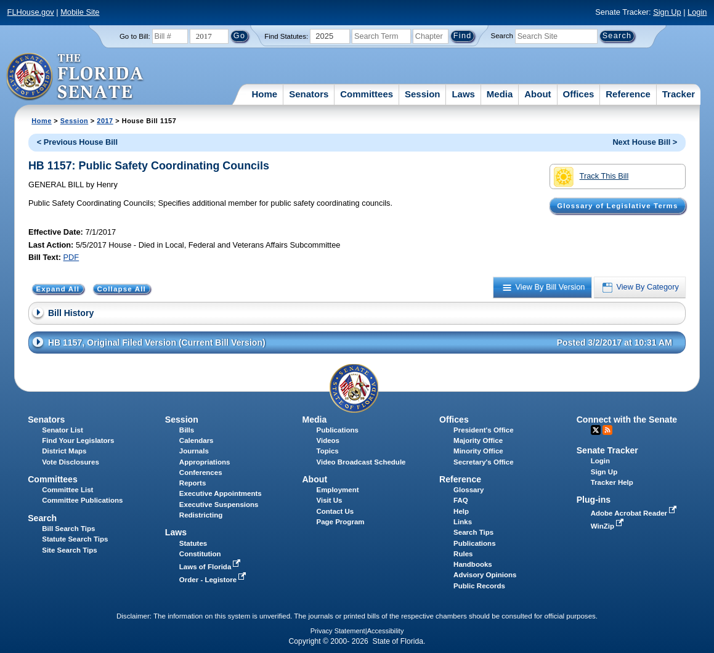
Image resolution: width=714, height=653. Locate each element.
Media (500, 94)
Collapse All (121, 289)
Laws (463, 94)
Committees (366, 94)
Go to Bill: (135, 36)
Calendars (196, 440)
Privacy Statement (337, 631)
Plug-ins (594, 500)
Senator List (62, 430)
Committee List (67, 489)
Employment (337, 489)
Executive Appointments (220, 493)
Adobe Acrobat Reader (635, 513)
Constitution (200, 554)
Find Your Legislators (78, 440)
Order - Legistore (214, 579)
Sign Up (667, 12)
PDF (71, 257)
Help (461, 511)
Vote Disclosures (70, 462)
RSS (607, 430)
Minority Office (478, 451)
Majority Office (478, 440)
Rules (463, 554)
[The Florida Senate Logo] (75, 77)
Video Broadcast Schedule (360, 462)
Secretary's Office (483, 462)
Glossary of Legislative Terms (617, 205)
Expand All (57, 289)
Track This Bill (591, 177)
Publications (337, 430)
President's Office (483, 430)
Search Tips (473, 532)
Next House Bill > (644, 142)
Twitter (596, 430)
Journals (194, 451)
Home (265, 94)
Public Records (479, 586)
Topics (327, 451)
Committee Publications (82, 500)
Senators (308, 94)
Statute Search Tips (75, 539)
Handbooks (472, 564)
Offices (578, 94)
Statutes (193, 543)
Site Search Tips (69, 550)
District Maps (64, 451)
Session (422, 94)
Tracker (678, 94)
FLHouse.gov (30, 12)
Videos (327, 440)
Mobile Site (79, 12)
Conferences (200, 472)
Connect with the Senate (627, 419)
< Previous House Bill (77, 142)
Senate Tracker (607, 450)
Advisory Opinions (484, 574)
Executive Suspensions (219, 504)
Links (462, 521)
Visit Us (329, 500)
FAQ (460, 500)
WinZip (608, 526)
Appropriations (204, 462)
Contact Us (335, 511)
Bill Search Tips (68, 528)
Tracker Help (612, 482)
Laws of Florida (211, 566)
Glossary (468, 489)
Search (502, 35)
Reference (628, 94)
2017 (105, 120)
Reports (192, 483)
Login (697, 12)
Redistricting (200, 515)
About (537, 94)
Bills (186, 430)
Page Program (340, 521)
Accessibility (385, 631)
